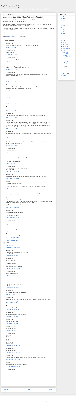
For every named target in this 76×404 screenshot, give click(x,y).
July (64, 50)
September (65, 48)
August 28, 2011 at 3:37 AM (12, 188)
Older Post (51, 389)
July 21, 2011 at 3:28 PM (11, 103)
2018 (62, 31)
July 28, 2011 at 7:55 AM (11, 117)
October (65, 46)
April (64, 68)
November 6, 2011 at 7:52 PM (13, 373)
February (65, 73)
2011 (62, 42)
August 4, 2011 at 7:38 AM (12, 152)
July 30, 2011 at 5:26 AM (11, 137)
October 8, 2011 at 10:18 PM (12, 309)
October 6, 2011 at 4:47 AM (12, 302)
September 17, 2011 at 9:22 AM (13, 294)
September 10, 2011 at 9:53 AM (13, 255)
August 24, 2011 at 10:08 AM (12, 178)
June (64, 66)
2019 (62, 29)
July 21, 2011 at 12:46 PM (12, 97)
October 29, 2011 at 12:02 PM (13, 345)
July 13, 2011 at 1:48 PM (11, 81)
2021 (62, 25)
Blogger (46, 400)
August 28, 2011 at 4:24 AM (12, 194)
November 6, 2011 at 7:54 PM (13, 379)
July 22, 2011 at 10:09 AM (12, 110)
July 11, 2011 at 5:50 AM (11, 61)
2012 (62, 40)
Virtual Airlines (9, 245)
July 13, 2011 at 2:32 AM (11, 69)
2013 (62, 38)
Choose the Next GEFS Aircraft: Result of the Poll (66, 55)
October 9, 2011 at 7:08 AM (12, 323)
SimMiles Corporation (11, 240)
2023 (62, 21)
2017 (62, 33)
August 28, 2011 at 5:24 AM (12, 207)
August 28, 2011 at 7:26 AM (12, 224)
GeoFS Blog (10, 6)
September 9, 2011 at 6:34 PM (13, 247)
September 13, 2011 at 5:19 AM (13, 268)
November (65, 44)
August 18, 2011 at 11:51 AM (12, 171)
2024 (62, 18)
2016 (62, 36)
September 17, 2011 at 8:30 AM (13, 287)
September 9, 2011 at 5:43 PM (13, 237)
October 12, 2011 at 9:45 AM (12, 330)
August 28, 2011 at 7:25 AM (12, 217)
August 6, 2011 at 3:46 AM (12, 163)
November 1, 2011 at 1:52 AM (13, 359)
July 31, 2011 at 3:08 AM (11, 145)
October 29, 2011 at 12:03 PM (13, 352)
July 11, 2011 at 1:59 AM (11, 54)
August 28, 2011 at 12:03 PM (12, 230)
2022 (62, 23)
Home (28, 389)
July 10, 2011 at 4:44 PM (11, 47)
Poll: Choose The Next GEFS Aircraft (65, 62)
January (65, 75)
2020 (62, 27)
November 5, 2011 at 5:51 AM (13, 366)
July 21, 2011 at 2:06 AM (11, 90)
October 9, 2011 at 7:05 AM (12, 316)
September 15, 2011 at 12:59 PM (13, 275)
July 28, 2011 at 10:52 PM (12, 128)
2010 (62, 78)
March (64, 71)
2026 (62, 16)
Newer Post (6, 389)
